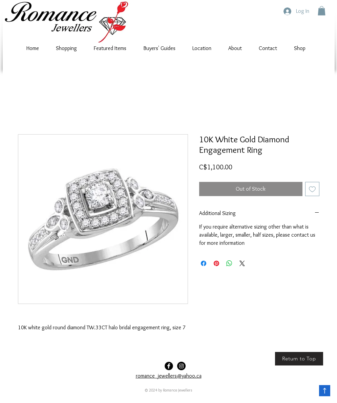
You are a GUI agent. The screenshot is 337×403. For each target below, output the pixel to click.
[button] (321, 10)
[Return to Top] (299, 358)
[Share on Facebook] (203, 263)
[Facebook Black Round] (169, 366)
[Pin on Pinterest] (216, 263)
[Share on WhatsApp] (229, 263)
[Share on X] (242, 263)
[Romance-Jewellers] (181, 366)
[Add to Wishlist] (312, 189)
